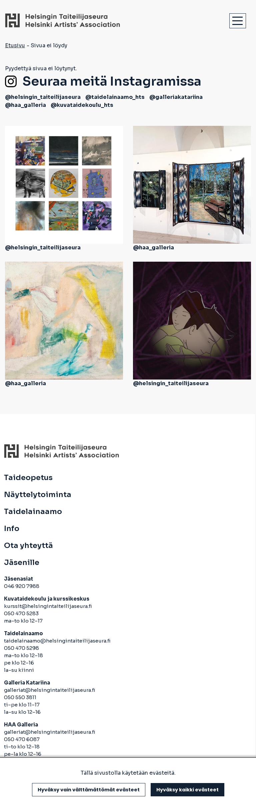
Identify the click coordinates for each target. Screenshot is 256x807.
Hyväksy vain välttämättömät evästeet (89, 789)
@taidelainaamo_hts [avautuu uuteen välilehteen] (115, 97)
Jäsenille (21, 562)
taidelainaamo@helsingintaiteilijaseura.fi (57, 641)
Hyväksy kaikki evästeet (187, 789)
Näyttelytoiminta (37, 494)
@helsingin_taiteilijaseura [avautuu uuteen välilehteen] (43, 97)
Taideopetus (28, 477)
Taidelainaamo (33, 511)
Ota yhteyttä (28, 545)
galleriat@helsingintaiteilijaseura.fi (50, 690)
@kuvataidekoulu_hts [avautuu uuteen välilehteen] (82, 105)
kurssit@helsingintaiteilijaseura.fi (48, 606)
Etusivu (15, 45)
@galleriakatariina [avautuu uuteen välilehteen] (176, 97)
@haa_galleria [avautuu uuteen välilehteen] (25, 105)
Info (11, 528)
